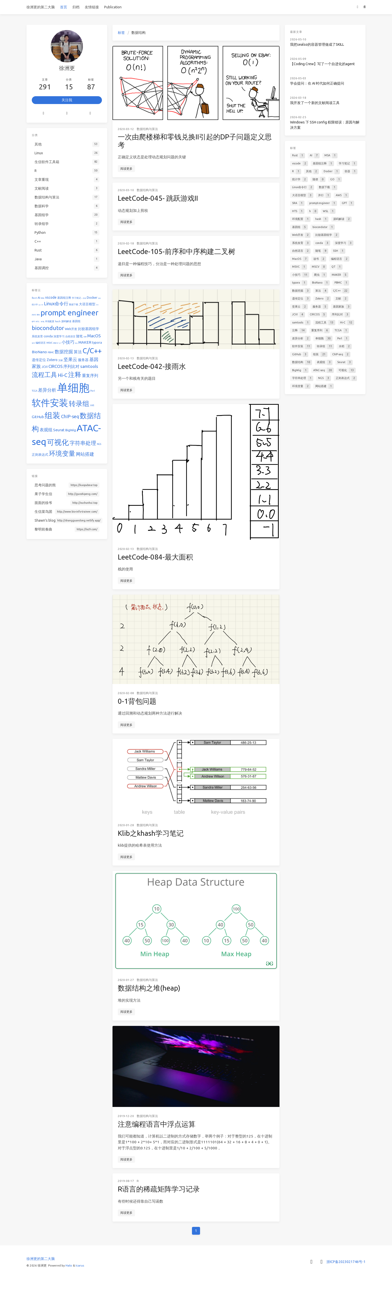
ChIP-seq (70, 416)
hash (58, 321)
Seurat (59, 430)
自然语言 (70, 336)
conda (48, 336)
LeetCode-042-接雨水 (152, 366)
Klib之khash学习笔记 (151, 833)
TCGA (34, 391)
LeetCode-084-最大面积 (155, 557)
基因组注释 (64, 297)
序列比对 (71, 366)
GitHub (38, 417)
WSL (42, 321)
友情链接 (92, 7)
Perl (92, 391)
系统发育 (37, 336)
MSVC (49, 343)
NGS (99, 444)
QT (60, 343)
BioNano (39, 352)
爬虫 (76, 343)
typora (97, 342)
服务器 (83, 360)
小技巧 (68, 342)
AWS (34, 315)
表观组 (46, 429)
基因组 (76, 321)
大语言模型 (87, 304)
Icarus (80, 1265)
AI (39, 297)
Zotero (52, 360)
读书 (33, 343)
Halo (69, 1265)
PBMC (51, 352)
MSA (42, 298)
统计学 (35, 305)
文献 (60, 360)
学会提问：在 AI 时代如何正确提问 (317, 83)
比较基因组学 (88, 329)
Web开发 (71, 329)
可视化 (58, 442)
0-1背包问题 (137, 701)
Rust (34, 298)
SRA (38, 315)
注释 (74, 374)
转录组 (79, 403)
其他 (84, 298)
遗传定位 (39, 360)
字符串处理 (83, 443)
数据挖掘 (64, 351)
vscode (51, 297)
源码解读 (66, 321)
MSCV (55, 343)
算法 (78, 351)
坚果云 (70, 359)
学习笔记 (76, 298)
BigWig (70, 430)
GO (42, 305)
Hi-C (62, 375)
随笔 (79, 336)
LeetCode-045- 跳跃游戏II (158, 198)
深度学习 (59, 336)
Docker (92, 297)
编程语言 (41, 342)
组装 (52, 415)
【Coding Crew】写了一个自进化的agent (322, 64)
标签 (121, 33)
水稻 (92, 405)
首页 (63, 7)
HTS (37, 321)
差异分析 (47, 389)
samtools (89, 366)
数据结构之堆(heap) (149, 988)
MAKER (84, 342)
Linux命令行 (56, 303)
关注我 (67, 100)
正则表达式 (40, 454)
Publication (113, 7)
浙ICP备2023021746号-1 (346, 1262)
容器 (99, 298)
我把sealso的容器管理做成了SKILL (317, 44)
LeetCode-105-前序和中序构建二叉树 (176, 251)
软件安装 (50, 402)
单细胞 (73, 388)
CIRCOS (55, 366)
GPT (33, 321)
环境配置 (49, 321)
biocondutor (48, 328)
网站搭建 (85, 454)
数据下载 (73, 304)
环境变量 (62, 453)
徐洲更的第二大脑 (40, 7)
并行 (97, 305)
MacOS (94, 335)
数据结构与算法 (147, 129)
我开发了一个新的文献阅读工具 (315, 103)
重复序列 (90, 375)
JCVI (45, 366)
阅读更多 (126, 168)
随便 (40, 305)
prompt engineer (69, 312)
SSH (85, 337)
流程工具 (44, 374)
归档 (75, 7)
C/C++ (92, 351)
